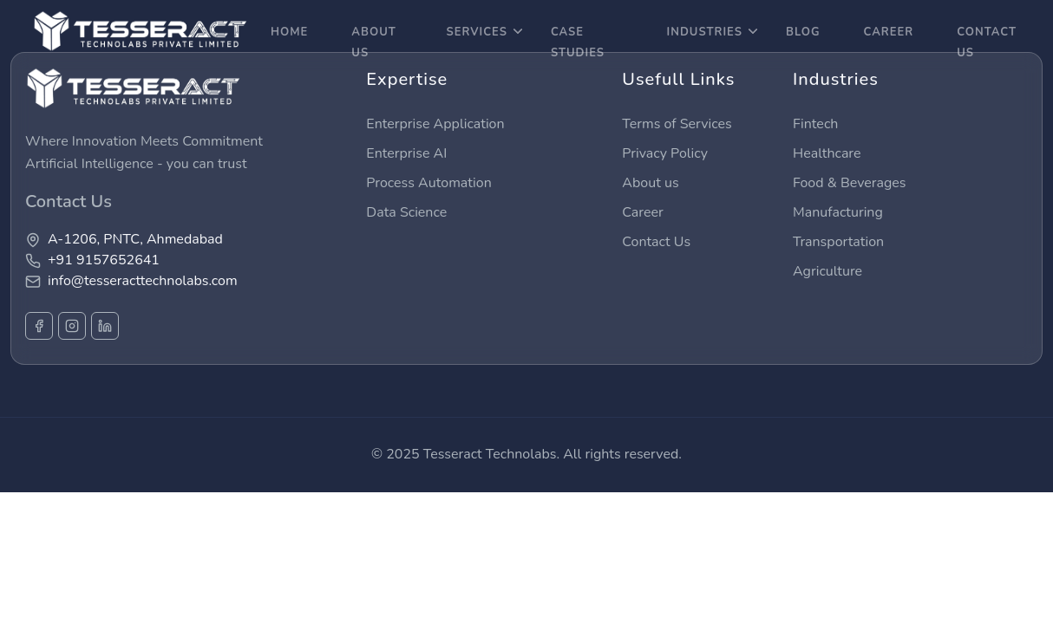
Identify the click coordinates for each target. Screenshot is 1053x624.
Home (289, 32)
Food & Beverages (849, 182)
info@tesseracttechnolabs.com (143, 280)
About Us (373, 42)
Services (483, 32)
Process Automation (428, 182)
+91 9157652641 (104, 260)
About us (650, 182)
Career (642, 212)
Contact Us (987, 42)
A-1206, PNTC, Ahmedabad (135, 239)
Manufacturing (838, 212)
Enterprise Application (435, 123)
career (888, 32)
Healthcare (827, 153)
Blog (803, 32)
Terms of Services (676, 123)
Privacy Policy (665, 153)
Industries (711, 32)
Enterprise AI (406, 153)
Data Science (406, 212)
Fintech (815, 123)
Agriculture (827, 271)
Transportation (838, 241)
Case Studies (578, 42)
